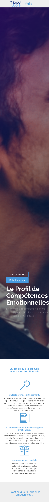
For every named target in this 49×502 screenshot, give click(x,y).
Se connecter (17, 274)
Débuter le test (17, 280)
